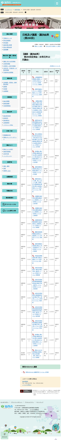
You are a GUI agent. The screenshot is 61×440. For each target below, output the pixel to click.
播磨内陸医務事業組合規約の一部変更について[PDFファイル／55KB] (37, 235)
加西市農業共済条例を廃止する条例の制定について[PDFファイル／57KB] (37, 170)
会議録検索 (10, 176)
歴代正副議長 (7, 40)
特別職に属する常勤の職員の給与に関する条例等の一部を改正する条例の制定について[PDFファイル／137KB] (37, 157)
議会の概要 (10, 34)
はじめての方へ (5, 402)
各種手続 (9, 162)
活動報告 (9, 97)
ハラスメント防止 (8, 125)
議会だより (10, 145)
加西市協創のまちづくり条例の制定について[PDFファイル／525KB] (37, 92)
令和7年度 (6, 154)
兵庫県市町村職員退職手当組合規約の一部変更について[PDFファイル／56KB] (37, 223)
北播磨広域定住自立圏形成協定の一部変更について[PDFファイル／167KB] (37, 200)
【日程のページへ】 (55, 66)
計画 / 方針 (9, 131)
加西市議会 (17, 9)
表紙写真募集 (7, 151)
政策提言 (5, 118)
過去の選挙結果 (7, 47)
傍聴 (4, 168)
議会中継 (9, 183)
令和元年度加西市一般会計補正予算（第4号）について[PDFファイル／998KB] (37, 271)
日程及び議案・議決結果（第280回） (14, 12)
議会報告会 (6, 120)
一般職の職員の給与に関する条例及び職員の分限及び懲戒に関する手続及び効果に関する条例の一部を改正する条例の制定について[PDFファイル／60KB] (37, 108)
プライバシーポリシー (16, 402)
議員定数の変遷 (7, 45)
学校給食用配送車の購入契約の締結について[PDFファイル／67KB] (37, 259)
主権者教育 (6, 122)
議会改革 (9, 111)
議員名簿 (9, 78)
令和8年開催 (6, 63)
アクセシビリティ (29, 402)
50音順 (5, 89)
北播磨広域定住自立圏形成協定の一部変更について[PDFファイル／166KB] (37, 211)
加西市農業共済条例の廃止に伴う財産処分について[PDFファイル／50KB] (37, 247)
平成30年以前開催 (8, 72)
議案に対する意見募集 (9, 61)
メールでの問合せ (26, 385)
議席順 (5, 86)
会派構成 (5, 91)
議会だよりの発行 (8, 149)
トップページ (8, 9)
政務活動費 (6, 103)
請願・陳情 (6, 166)
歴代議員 (5, 42)
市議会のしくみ (7, 38)
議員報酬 (5, 49)
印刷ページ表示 (38, 46)
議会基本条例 (7, 116)
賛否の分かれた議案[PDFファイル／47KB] (37, 372)
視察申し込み (7, 170)
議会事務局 (25, 381)
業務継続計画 (7, 135)
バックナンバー (7, 156)
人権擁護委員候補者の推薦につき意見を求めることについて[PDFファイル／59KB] (37, 81)
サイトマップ (39, 402)
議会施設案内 (9, 197)
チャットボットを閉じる (58, 424)
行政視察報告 (7, 105)
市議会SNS (9, 190)
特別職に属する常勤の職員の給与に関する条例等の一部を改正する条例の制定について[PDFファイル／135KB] (37, 340)
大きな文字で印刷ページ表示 (53, 46)
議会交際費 (6, 101)
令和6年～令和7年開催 (9, 66)
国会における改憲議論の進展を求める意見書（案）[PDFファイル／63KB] (37, 353)
